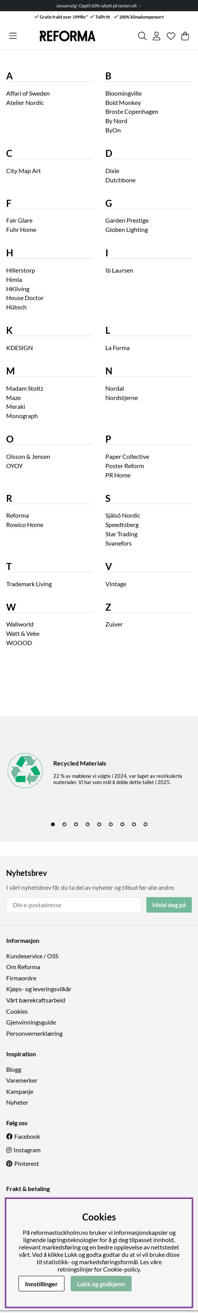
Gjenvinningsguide (31, 1022)
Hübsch (16, 307)
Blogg (13, 1069)
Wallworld (20, 624)
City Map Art (23, 170)
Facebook (27, 1136)
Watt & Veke (22, 633)
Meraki (15, 406)
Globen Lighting (126, 229)
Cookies (17, 1011)
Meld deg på (169, 904)
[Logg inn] (156, 36)
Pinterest (26, 1163)
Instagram (27, 1149)
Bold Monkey (123, 102)
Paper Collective (127, 456)
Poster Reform (124, 465)
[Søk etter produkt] (142, 36)
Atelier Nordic (25, 102)
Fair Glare (19, 220)
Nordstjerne (121, 397)
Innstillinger (41, 1283)
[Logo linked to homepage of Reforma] (67, 36)
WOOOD (19, 642)
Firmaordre (21, 978)
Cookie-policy (121, 1269)
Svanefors (118, 543)
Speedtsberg (122, 524)
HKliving (17, 288)
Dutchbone (120, 180)
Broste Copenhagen (131, 111)
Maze (13, 397)
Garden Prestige (127, 220)
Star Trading (121, 533)
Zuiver (114, 624)
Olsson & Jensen (28, 456)
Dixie (112, 170)
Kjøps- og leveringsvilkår (38, 988)
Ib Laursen (119, 270)
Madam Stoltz (24, 388)
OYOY (14, 465)
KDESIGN (19, 347)
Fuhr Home (21, 229)
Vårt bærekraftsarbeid (35, 1000)
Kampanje (19, 1091)
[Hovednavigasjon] (13, 36)
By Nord (116, 120)
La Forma (117, 347)
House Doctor (25, 297)
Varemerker (21, 1080)
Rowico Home (24, 524)
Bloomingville (123, 93)
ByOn (113, 130)
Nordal (114, 388)
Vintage (115, 583)
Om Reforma (23, 966)
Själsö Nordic (122, 515)
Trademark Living (29, 583)
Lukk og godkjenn (101, 1283)
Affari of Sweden (28, 93)
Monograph (22, 415)
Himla (14, 279)
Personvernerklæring (34, 1033)
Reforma (17, 515)
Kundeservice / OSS (32, 955)
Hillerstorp (20, 270)
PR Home (117, 475)
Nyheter (17, 1102)
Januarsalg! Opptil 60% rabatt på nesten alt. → (99, 5)
